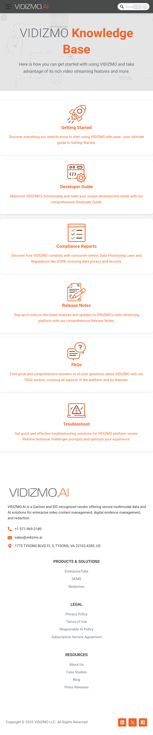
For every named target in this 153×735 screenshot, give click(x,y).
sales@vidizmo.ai (28, 537)
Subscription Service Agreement (76, 637)
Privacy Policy (76, 614)
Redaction (76, 587)
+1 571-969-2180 (28, 529)
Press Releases (76, 687)
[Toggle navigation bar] (8, 6)
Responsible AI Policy (76, 629)
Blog (76, 680)
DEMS (76, 579)
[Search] (133, 6)
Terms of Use (76, 622)
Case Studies (76, 672)
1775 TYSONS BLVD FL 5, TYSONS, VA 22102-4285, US (57, 546)
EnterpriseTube (77, 571)
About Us (76, 664)
